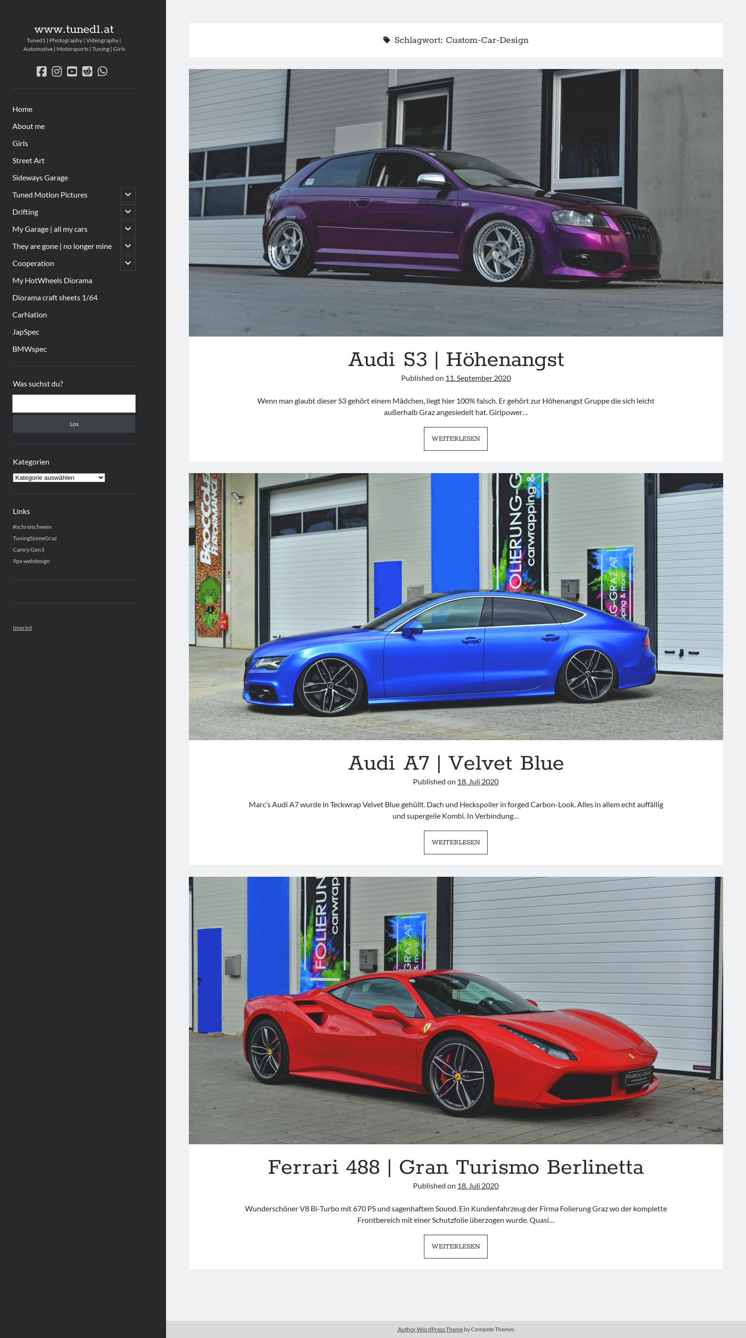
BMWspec (29, 348)
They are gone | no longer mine (62, 245)
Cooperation (33, 263)
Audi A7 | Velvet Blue (456, 607)
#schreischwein (32, 526)
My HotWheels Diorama (52, 280)
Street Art (28, 160)
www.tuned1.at (74, 29)
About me (28, 125)
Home (22, 108)
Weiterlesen (460, 441)
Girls (20, 143)
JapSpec (25, 331)
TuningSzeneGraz (35, 538)
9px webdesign (31, 561)
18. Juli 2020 (478, 781)
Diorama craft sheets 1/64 (55, 297)
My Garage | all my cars (50, 228)
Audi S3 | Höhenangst (456, 203)
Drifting (25, 211)
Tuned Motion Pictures (50, 194)
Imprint (22, 627)
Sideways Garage (40, 177)
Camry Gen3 (28, 549)
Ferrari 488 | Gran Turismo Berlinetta (456, 1010)
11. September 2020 (478, 377)
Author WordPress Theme (430, 1329)
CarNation (29, 314)
